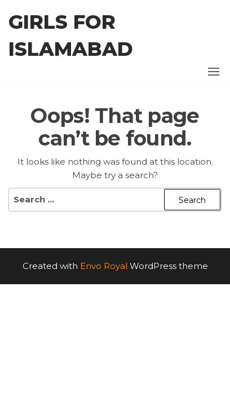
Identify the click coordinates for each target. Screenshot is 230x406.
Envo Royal (103, 266)
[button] (213, 71)
